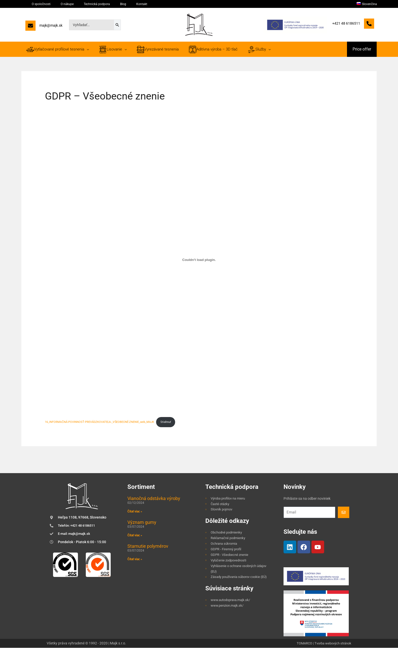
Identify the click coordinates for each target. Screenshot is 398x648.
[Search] (117, 25)
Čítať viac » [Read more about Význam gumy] (134, 536)
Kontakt (111, 4)
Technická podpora (79, 4)
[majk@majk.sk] (44, 27)
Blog (99, 4)
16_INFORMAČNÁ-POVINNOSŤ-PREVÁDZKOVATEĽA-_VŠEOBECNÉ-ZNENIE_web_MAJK (100, 422)
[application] (85, 49)
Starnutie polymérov (147, 546)
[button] (362, 49)
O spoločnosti (36, 4)
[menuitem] (368, 4)
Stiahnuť (166, 422)
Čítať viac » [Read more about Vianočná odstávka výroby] (134, 512)
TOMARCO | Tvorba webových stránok (321, 644)
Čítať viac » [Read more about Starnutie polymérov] (134, 559)
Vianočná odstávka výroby (153, 499)
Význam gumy (141, 522)
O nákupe (55, 4)
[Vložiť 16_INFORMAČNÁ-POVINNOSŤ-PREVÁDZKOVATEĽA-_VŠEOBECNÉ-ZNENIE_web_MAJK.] (199, 260)
